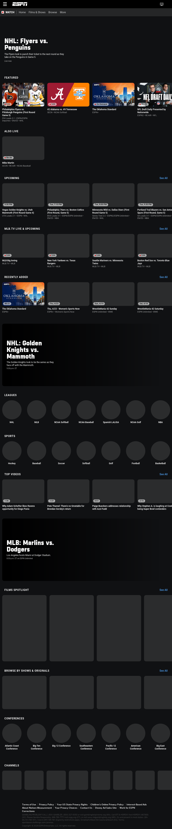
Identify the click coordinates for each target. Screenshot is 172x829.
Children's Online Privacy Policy (107, 804)
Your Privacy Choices (66, 807)
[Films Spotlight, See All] (165, 590)
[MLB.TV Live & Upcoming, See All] (165, 229)
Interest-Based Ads (137, 804)
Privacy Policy (46, 804)
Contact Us (86, 807)
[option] (23, 102)
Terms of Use (29, 804)
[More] (115, 12)
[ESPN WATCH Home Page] (8, 12)
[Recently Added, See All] (165, 277)
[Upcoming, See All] (165, 178)
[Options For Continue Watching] (38, 111)
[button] (167, 4)
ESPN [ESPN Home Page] (19, 4)
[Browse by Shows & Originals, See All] (165, 671)
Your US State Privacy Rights (72, 804)
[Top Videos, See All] (165, 474)
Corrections (28, 811)
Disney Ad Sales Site (106, 807)
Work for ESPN (127, 807)
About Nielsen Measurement (37, 807)
